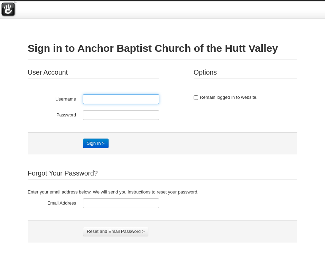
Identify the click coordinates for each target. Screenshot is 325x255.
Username (65, 99)
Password (66, 114)
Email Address (61, 203)
